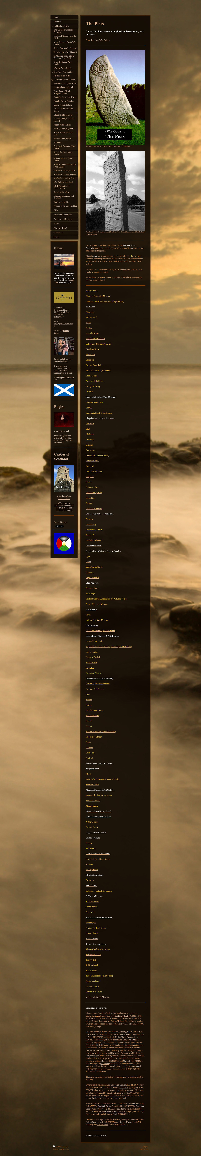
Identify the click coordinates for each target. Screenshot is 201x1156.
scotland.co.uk (64, 499)
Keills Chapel (91, 1122)
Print (56, 1146)
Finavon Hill (136, 1066)
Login (145, 1146)
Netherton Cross (122, 1109)
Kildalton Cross (132, 1103)
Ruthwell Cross (104, 1106)
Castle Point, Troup (121, 1034)
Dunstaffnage (124, 1087)
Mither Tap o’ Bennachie (125, 1037)
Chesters (92, 1018)
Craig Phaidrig (129, 1040)
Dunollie (125, 1093)
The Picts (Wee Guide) (100, 40)
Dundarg (122, 1032)
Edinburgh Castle (118, 1085)
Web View (143, 1149)
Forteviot (105, 1064)
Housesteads (123, 1016)
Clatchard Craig (92, 1056)
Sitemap (64, 1146)
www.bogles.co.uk (61, 431)
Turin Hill (111, 1066)
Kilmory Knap (125, 1122)
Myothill (126, 1061)
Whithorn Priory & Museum (97, 997)
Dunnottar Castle (119, 1069)
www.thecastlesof (64, 496)
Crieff (115, 1114)
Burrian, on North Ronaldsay (98, 1050)
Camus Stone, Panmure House (112, 1111)
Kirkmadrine (102, 1125)
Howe (113, 1053)
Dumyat (104, 1061)
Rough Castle (126, 1024)
